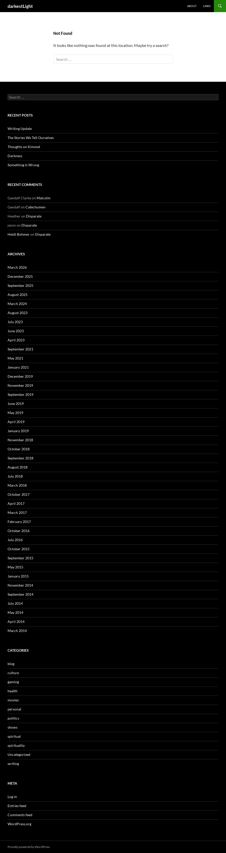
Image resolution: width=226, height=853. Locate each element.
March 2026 (17, 267)
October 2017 (19, 494)
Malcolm (44, 198)
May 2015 (15, 567)
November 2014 (20, 585)
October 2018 (19, 449)
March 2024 (17, 303)
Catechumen (35, 207)
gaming (13, 682)
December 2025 (20, 276)
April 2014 (16, 621)
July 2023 (15, 322)
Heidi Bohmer (19, 234)
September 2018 (20, 458)
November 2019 (20, 385)
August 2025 (18, 294)
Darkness (15, 156)
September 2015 (20, 558)
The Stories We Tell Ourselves (31, 137)
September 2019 (20, 394)
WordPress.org (19, 824)
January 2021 (18, 367)
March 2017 (17, 512)
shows (12, 727)
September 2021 (20, 349)
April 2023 (16, 340)
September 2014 (20, 594)
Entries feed (17, 806)
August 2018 (18, 467)
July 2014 (15, 603)
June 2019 (16, 403)
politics (13, 718)
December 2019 (20, 376)
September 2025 (20, 285)
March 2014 (17, 630)
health (12, 691)
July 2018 (15, 476)
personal (14, 709)
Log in (12, 796)
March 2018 (17, 485)
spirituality (16, 745)
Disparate (33, 216)
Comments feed (20, 815)
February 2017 (19, 521)
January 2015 (18, 576)
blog (11, 664)
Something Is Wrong (23, 165)
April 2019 (16, 422)
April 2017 (16, 503)
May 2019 (15, 412)
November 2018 (20, 440)
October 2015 (19, 549)
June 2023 (16, 331)
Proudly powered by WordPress (29, 847)
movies (13, 700)
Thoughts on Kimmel (24, 147)
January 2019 (18, 431)
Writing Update (20, 128)
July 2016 (15, 540)
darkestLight (20, 6)
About (191, 6)
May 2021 (15, 358)
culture (13, 673)
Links (207, 6)
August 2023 (18, 313)
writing (13, 763)
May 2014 (15, 612)
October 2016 (19, 531)
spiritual (14, 736)
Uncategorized (19, 754)
